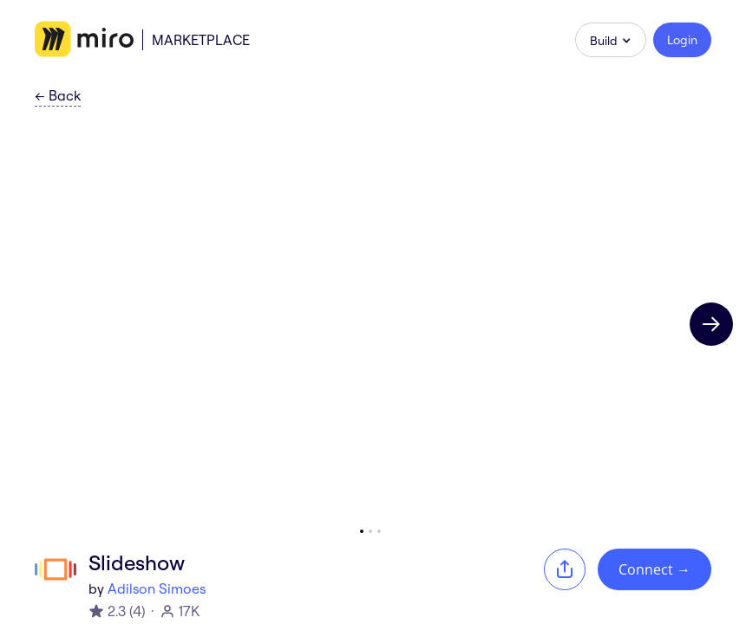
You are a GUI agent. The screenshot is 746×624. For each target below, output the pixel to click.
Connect (654, 569)
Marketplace (201, 40)
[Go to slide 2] (370, 531)
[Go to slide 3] (379, 531)
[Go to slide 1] (361, 531)
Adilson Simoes (157, 588)
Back (58, 96)
